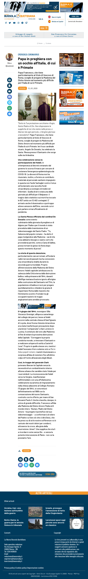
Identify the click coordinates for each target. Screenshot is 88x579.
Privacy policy (9, 568)
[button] (44, 28)
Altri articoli (44, 493)
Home (39, 43)
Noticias (57, 21)
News (56, 17)
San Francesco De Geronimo (63, 34)
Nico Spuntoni (10, 64)
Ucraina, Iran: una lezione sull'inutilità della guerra (13, 510)
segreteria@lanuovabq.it (13, 558)
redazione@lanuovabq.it (13, 556)
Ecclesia (48, 43)
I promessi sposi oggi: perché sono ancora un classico (56, 522)
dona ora (75, 16)
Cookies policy (21, 568)
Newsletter (75, 21)
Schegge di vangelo (24, 34)
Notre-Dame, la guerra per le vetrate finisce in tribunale (13, 522)
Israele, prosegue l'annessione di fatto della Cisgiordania (55, 510)
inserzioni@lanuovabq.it (13, 561)
